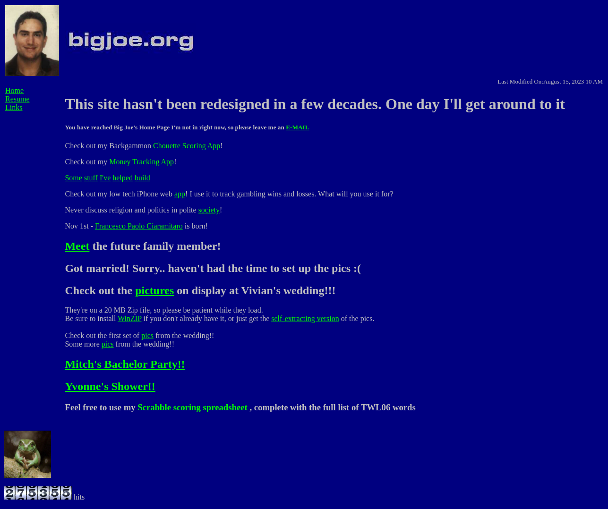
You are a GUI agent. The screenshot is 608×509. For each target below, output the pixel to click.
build (142, 178)
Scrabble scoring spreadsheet (192, 407)
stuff (91, 178)
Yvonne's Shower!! (110, 386)
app (179, 194)
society (209, 210)
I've (105, 178)
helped (122, 178)
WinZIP (129, 318)
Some (73, 178)
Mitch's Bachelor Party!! (125, 364)
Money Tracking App (141, 162)
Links (13, 107)
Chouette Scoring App (186, 146)
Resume (17, 99)
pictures (154, 290)
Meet (77, 246)
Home (14, 90)
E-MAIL (297, 127)
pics (147, 335)
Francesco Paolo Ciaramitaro (139, 226)
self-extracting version (305, 318)
